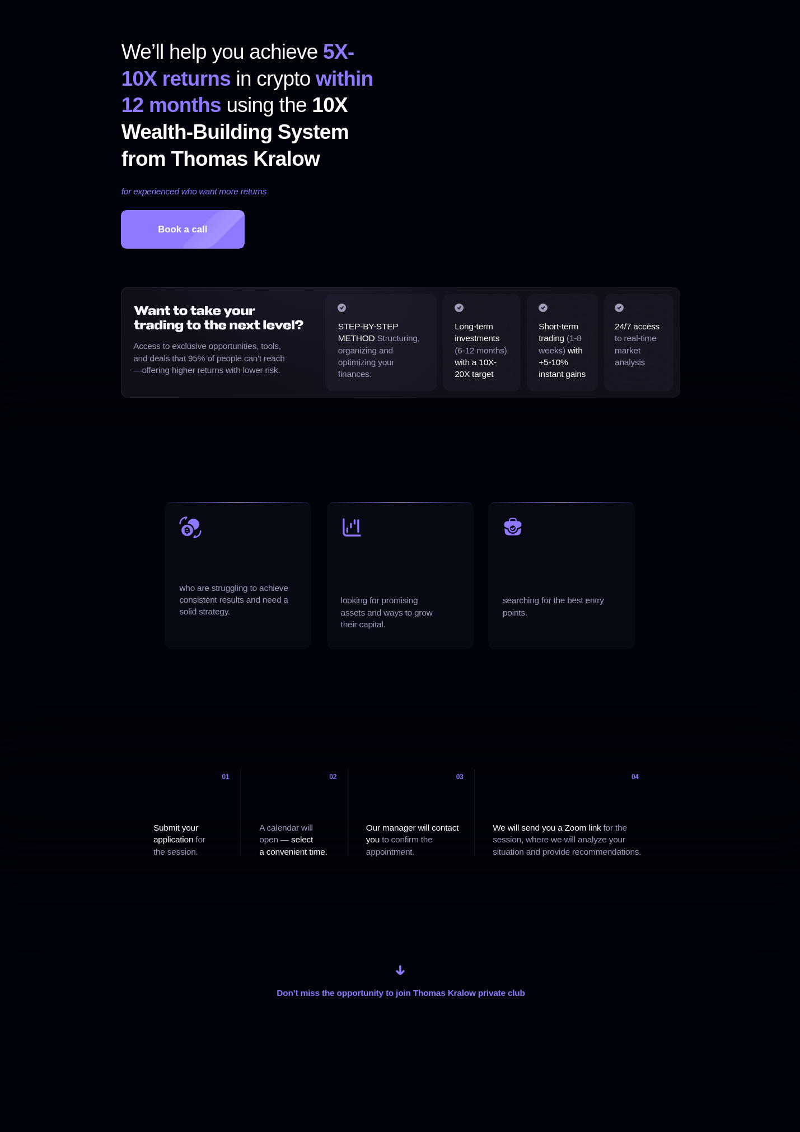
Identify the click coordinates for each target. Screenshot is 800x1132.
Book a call (182, 229)
